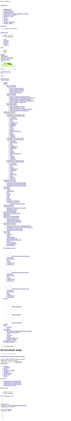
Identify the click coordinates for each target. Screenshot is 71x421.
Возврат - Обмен (8, 23)
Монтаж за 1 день (8, 16)
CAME (8, 261)
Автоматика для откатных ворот (12, 382)
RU (5, 52)
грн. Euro (3, 58)
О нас (5, 17)
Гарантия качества (8, 11)
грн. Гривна (10, 58)
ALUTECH (10, 257)
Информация (7, 329)
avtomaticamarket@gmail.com (19, 405)
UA (5, 50)
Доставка (6, 19)
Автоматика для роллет (10, 385)
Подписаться (18, 362)
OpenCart (9, 409)
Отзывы (6, 324)
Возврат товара (8, 373)
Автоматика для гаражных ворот (12, 381)
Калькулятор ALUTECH (10, 15)
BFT (8, 260)
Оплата (6, 20)
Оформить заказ (5, 78)
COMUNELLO (11, 263)
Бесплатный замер (8, 12)
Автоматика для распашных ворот (13, 384)
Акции (5, 376)
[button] (3, 26)
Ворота (6, 298)
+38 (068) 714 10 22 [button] (6, 405)
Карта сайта (7, 374)
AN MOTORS (10, 259)
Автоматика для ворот (9, 248)
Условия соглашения (9, 22)
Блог (5, 325)
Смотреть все (10, 264)
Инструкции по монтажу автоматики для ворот (16, 13)
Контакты (6, 45)
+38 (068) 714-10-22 (9, 342)
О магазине (7, 367)
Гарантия (6, 40)
